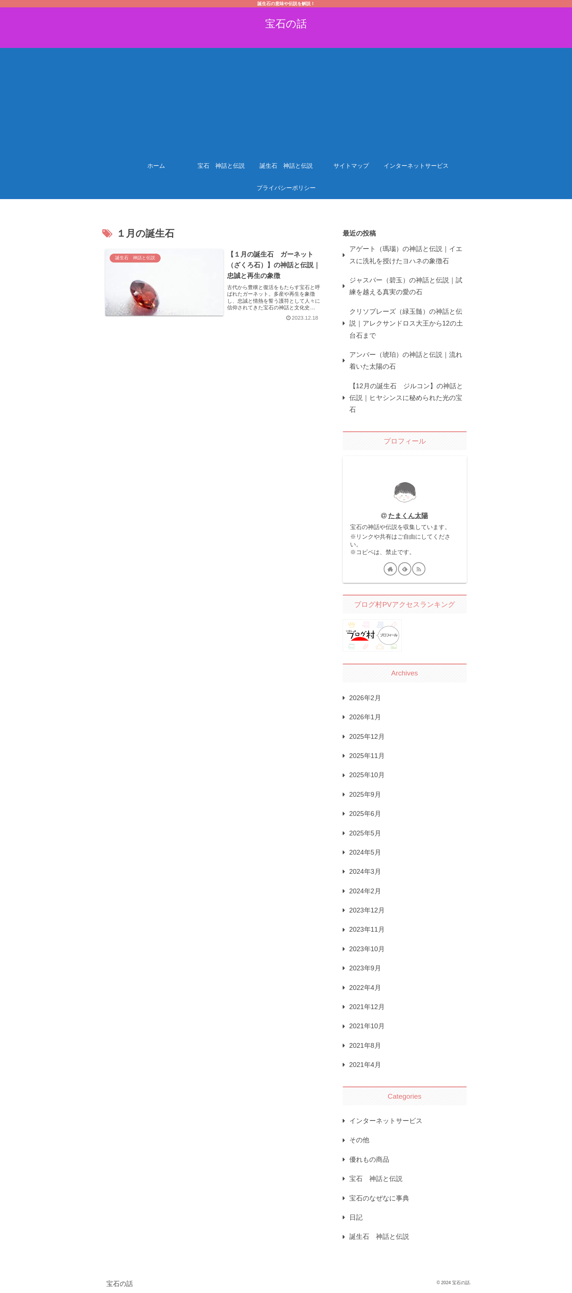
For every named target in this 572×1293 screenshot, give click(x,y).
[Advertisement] (286, 99)
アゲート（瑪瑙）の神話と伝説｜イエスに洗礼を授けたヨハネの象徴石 (405, 254)
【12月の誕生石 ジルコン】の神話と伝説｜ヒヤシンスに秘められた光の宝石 (406, 398)
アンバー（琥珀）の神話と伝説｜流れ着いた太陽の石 (405, 360)
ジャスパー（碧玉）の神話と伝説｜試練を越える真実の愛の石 (405, 286)
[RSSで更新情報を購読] (418, 569)
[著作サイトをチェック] (390, 569)
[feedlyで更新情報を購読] (404, 569)
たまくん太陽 (408, 515)
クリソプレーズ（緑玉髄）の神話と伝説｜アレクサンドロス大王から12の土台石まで (406, 323)
